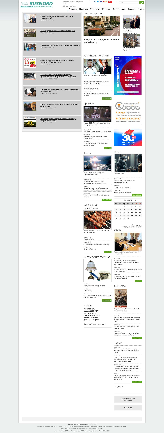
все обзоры (108, 148)
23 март (85, 134)
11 (132, 209)
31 (128, 218)
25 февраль (86, 91)
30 (124, 218)
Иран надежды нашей (91, 88)
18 (132, 212)
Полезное (128, 408)
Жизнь (141, 9)
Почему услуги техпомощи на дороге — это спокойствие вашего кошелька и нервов (127, 350)
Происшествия (118, 9)
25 (132, 215)
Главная (73, 9)
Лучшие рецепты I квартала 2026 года (96, 244)
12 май (115, 315)
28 (116, 218)
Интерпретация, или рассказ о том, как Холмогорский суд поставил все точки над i (127, 319)
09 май (85, 283)
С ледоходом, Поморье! (122, 187)
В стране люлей (89, 239)
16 (124, 212)
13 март (116, 190)
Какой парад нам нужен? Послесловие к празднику (57, 31)
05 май (115, 267)
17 (128, 212)
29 (120, 218)
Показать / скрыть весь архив (95, 324)
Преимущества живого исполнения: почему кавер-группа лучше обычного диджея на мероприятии (127, 368)
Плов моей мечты (90, 249)
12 (136, 209)
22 (120, 215)
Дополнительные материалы (128, 399)
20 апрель (116, 331)
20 (140, 212)
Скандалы (131, 9)
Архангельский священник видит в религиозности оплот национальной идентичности (126, 262)
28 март (116, 185)
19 (136, 212)
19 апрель (86, 129)
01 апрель (86, 242)
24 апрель (86, 288)
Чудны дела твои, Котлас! (123, 192)
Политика (83, 9)
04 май (115, 355)
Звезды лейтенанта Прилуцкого (94, 286)
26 (136, 215)
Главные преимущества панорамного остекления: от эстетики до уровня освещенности (127, 377)
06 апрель (86, 80)
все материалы (106, 98)
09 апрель (116, 178)
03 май (115, 274)
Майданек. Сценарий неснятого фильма (97, 131)
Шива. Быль (88, 290)
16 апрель (86, 237)
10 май (42, 20)
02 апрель (86, 293)
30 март (85, 193)
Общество (105, 9)
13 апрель (86, 179)
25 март (85, 86)
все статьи (108, 251)
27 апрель (116, 324)
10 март (85, 141)
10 (128, 209)
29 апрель (116, 364)
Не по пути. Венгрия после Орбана (95, 75)
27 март (85, 247)
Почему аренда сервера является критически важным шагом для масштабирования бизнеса (125, 359)
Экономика (94, 9)
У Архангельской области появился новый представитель (60, 45)
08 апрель (86, 186)
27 (140, 215)
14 (116, 212)
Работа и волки (119, 174)
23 (124, 215)
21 (116, 215)
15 (120, 212)
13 (140, 209)
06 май (115, 258)
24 (128, 215)
